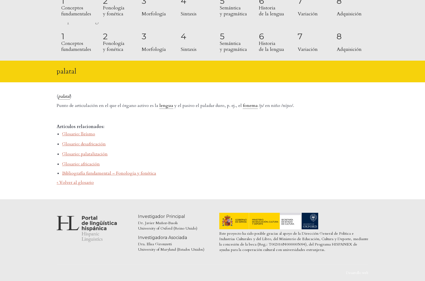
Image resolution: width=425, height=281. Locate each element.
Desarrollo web (357, 272)
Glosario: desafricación (84, 144)
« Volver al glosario (75, 182)
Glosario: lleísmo (78, 134)
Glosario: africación (81, 164)
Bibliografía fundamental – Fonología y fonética (109, 173)
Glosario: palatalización (85, 154)
